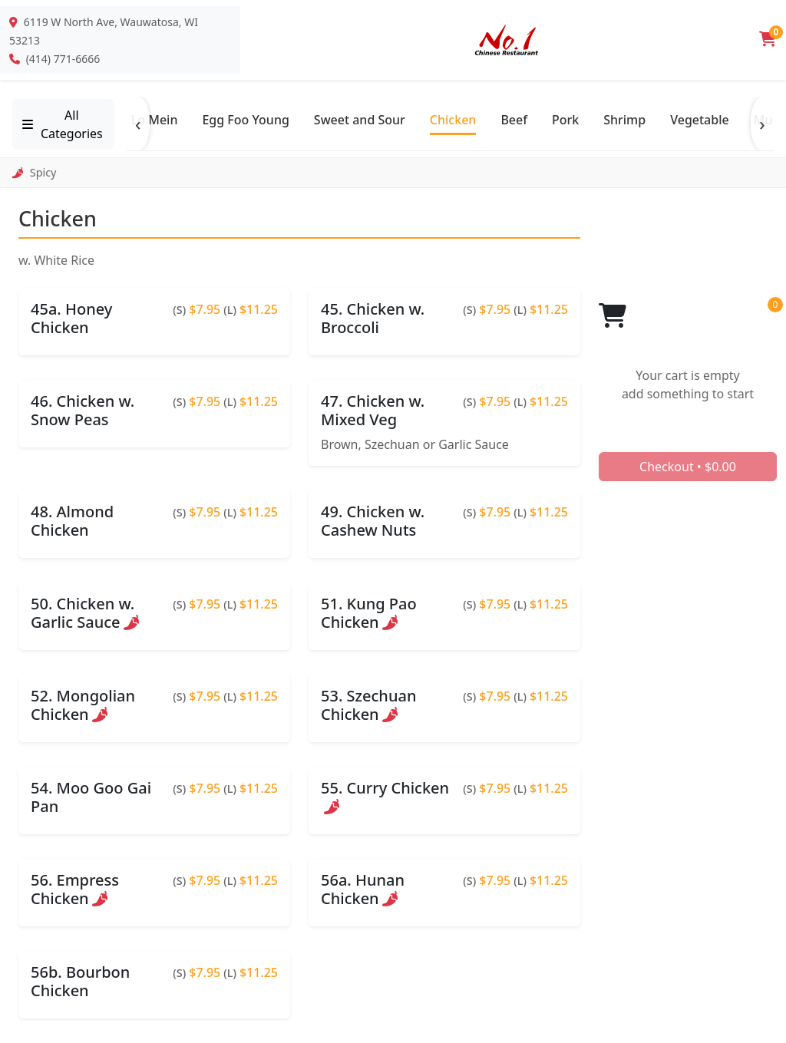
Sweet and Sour (359, 119)
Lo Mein (154, 119)
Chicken (453, 119)
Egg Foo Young (245, 119)
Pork (565, 119)
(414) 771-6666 (63, 58)
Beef (513, 119)
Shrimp (624, 119)
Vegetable (699, 119)
